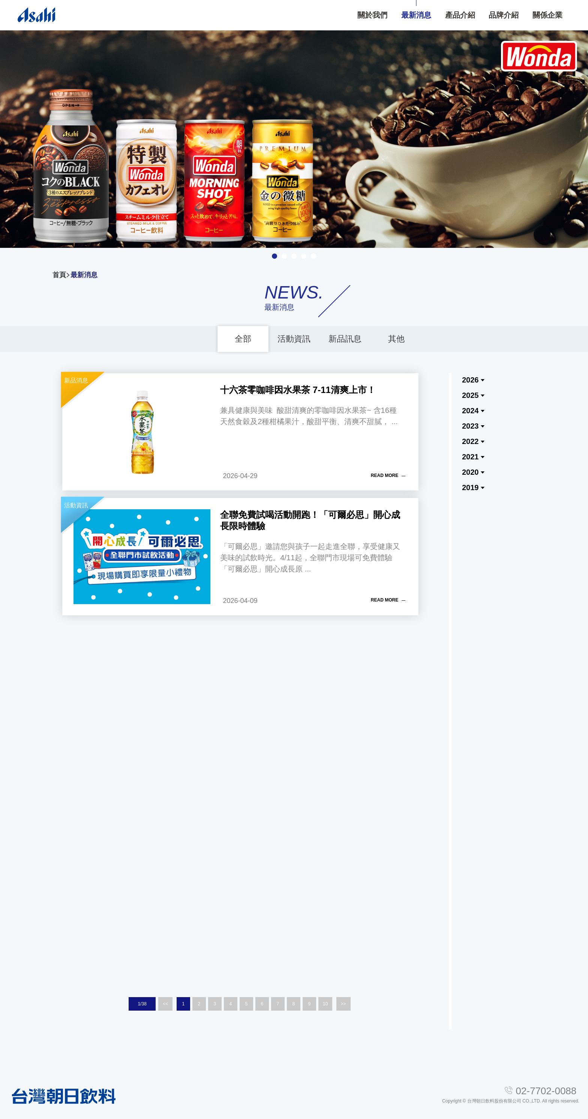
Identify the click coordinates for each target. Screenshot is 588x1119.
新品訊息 (345, 339)
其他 (396, 339)
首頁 (59, 275)
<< (165, 1003)
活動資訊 (294, 339)
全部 (243, 339)
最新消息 (84, 275)
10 (325, 1003)
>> (343, 1003)
